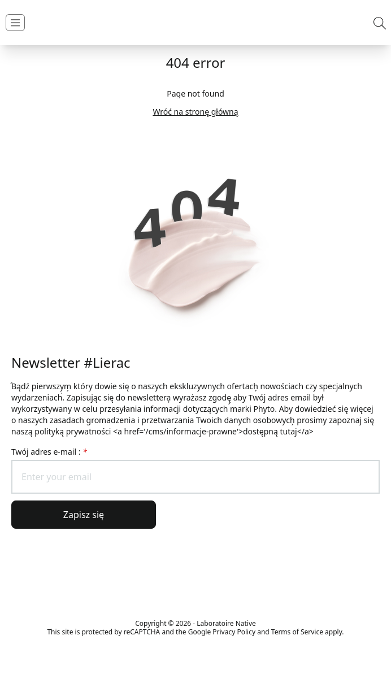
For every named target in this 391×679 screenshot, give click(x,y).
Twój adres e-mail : (49, 451)
